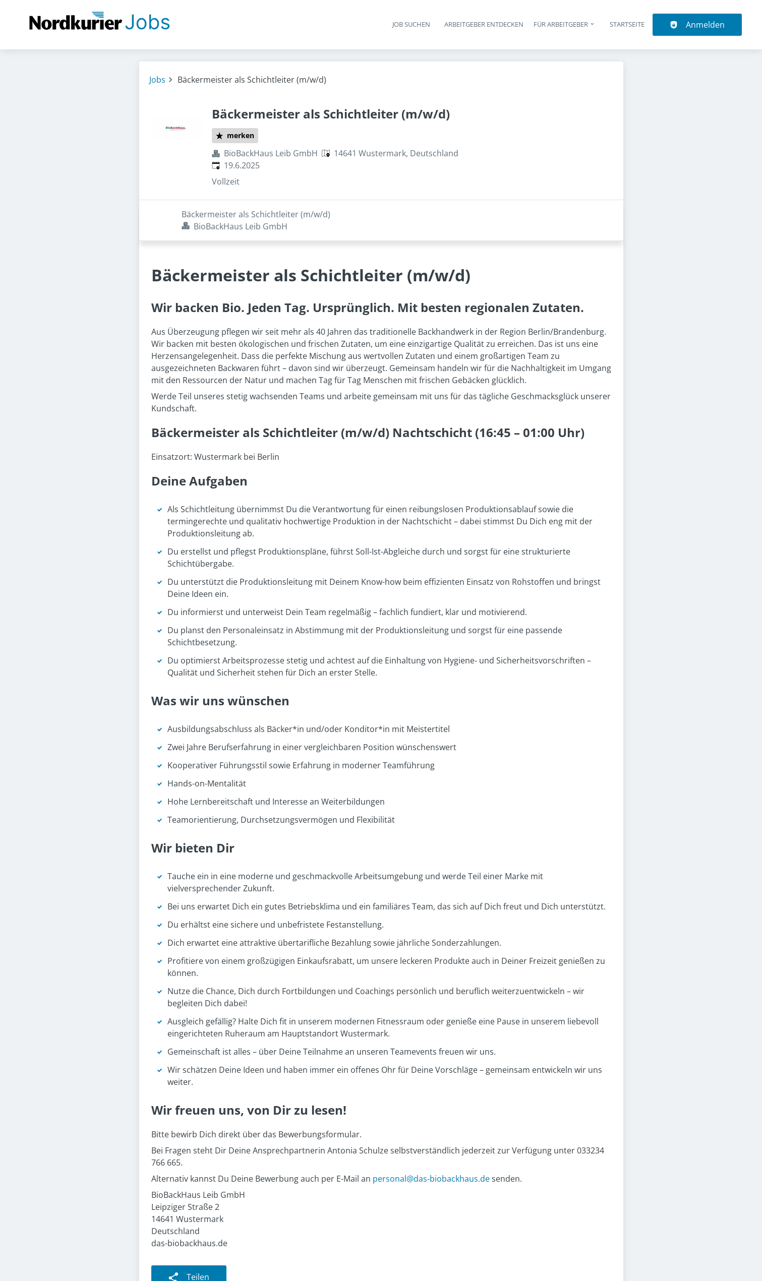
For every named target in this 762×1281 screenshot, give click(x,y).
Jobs (157, 79)
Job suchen (411, 24)
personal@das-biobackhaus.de (431, 1137)
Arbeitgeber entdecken (483, 24)
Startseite (627, 24)
